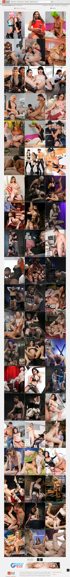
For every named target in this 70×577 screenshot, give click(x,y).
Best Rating (51, 5)
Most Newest (45, 5)
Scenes (14, 1)
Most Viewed (57, 5)
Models (32, 1)
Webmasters (54, 574)
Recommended (64, 5)
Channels (20, 1)
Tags (27, 1)
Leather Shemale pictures (57, 572)
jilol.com (28, 572)
